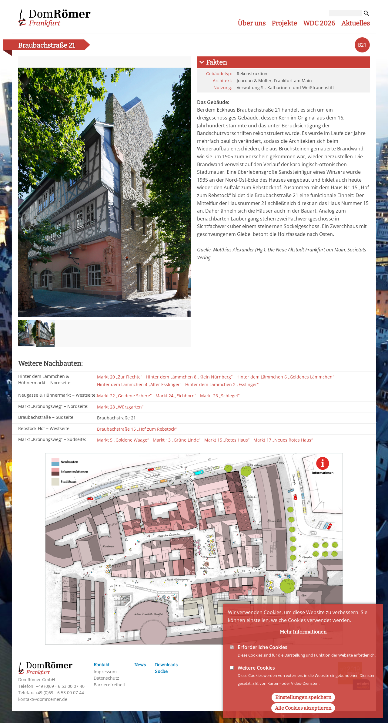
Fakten (216, 62)
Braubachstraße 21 (116, 418)
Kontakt (101, 665)
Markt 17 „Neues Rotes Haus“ (283, 440)
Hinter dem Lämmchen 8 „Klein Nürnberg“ (189, 377)
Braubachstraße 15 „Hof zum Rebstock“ (137, 429)
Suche (161, 671)
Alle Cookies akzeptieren (303, 715)
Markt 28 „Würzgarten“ (120, 407)
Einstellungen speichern (303, 704)
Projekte (284, 23)
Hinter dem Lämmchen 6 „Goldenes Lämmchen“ (285, 377)
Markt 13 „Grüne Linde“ (176, 440)
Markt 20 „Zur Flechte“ (119, 377)
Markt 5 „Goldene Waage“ (123, 440)
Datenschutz (106, 678)
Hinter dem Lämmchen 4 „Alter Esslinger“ (139, 384)
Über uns (252, 23)
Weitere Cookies (256, 674)
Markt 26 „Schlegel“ (219, 395)
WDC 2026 (319, 23)
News (140, 665)
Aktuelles (355, 23)
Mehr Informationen (303, 639)
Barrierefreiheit (109, 685)
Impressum (105, 671)
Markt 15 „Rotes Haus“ (226, 440)
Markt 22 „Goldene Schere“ (124, 395)
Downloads (166, 665)
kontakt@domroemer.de (42, 699)
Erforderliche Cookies (262, 654)
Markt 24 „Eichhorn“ (176, 395)
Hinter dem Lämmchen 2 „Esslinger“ (222, 384)
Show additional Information (322, 467)
